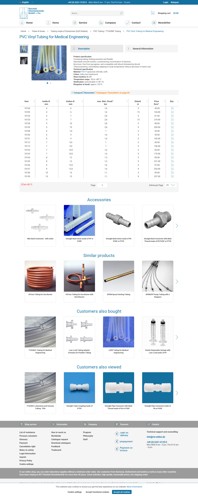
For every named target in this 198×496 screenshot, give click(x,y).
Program (87, 432)
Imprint (22, 457)
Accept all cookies (122, 492)
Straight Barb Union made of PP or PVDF (79, 240)
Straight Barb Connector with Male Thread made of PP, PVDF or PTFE (158, 240)
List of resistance (27, 432)
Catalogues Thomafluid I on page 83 (112, 93)
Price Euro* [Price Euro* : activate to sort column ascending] (156, 102)
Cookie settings (26, 464)
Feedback (55, 446)
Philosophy (88, 436)
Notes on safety (26, 450)
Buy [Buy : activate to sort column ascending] (172, 101)
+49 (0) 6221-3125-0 (77, 2)
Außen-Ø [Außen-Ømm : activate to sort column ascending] (70, 103)
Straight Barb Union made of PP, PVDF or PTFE (118, 240)
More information (134, 487)
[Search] (121, 13)
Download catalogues (61, 443)
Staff (85, 439)
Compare (77, 93)
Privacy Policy (25, 460)
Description (81, 48)
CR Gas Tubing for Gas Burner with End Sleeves (79, 295)
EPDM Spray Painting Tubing (118, 294)
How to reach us (58, 432)
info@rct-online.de (156, 437)
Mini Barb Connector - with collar (40, 239)
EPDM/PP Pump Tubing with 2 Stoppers (158, 295)
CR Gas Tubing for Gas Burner (40, 294)
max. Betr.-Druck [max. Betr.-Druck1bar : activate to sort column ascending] (105, 103)
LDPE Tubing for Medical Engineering (119, 351)
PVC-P (84, 72)
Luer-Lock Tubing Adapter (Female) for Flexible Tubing (79, 351)
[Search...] (97, 13)
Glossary (23, 439)
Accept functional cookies (97, 492)
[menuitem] (167, 2)
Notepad (175, 2)
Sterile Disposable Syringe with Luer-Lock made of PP (157, 351)
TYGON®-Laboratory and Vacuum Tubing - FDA (40, 407)
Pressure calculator (28, 436)
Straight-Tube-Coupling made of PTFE (79, 407)
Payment (23, 443)
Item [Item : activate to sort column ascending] (26, 101)
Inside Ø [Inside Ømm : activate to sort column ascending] (46, 103)
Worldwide (56, 436)
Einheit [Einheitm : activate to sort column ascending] (138, 103)
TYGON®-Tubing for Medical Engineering (40, 351)
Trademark (56, 450)
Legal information (27, 453)
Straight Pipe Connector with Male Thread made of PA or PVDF (118, 407)
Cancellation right (27, 446)
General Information (140, 48)
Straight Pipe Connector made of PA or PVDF (158, 407)
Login (165, 2)
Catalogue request (59, 439)
